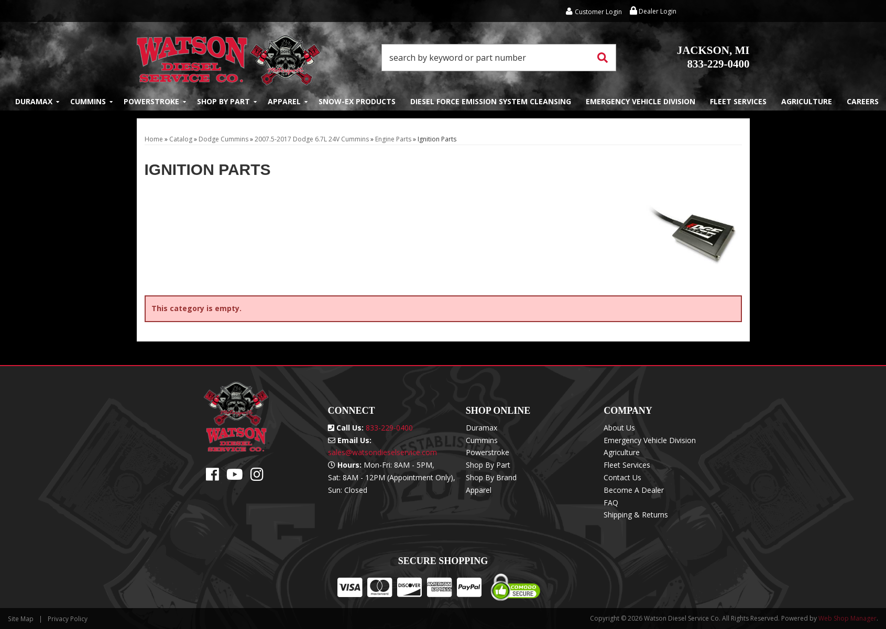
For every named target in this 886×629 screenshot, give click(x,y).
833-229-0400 (713, 57)
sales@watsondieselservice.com (382, 452)
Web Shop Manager (847, 618)
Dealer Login (653, 11)
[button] (498, 57)
